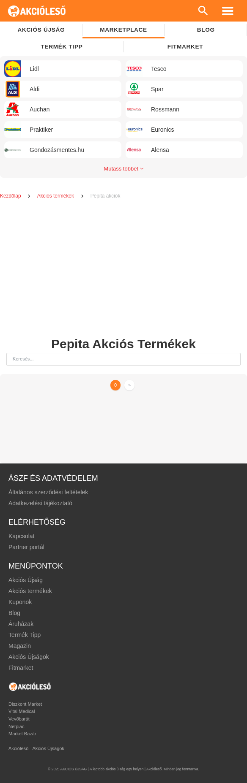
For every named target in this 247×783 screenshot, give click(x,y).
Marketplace (123, 30)
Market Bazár (22, 733)
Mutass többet (123, 168)
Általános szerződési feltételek (48, 492)
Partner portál (26, 547)
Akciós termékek (56, 196)
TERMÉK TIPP (62, 46)
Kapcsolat (21, 536)
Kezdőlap (11, 196)
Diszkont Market (25, 704)
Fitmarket (185, 46)
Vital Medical (21, 711)
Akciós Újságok (28, 656)
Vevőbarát (19, 718)
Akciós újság (41, 30)
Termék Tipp (24, 634)
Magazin (19, 645)
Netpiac (16, 726)
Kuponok (20, 602)
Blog (14, 613)
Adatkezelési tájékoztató (40, 503)
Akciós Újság (25, 580)
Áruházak (20, 623)
